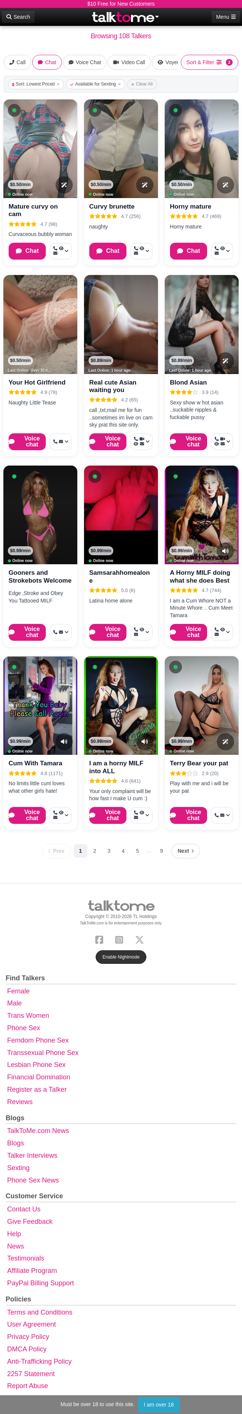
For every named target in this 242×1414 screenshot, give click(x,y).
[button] (14, 110)
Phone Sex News (33, 1180)
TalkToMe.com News (38, 1131)
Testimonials (25, 1258)
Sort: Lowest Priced (36, 84)
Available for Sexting (95, 84)
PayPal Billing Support (40, 1283)
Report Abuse (27, 1386)
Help (14, 1234)
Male (14, 1003)
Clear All (142, 84)
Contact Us (24, 1209)
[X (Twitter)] (141, 939)
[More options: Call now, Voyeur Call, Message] (61, 251)
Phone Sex (23, 1028)
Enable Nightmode (121, 957)
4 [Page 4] (123, 851)
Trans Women (28, 1015)
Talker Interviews (32, 1155)
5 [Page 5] (137, 851)
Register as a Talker (37, 1089)
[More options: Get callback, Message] (61, 441)
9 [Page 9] (161, 851)
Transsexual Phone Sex (42, 1052)
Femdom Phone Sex (38, 1040)
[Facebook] (101, 939)
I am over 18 (159, 1405)
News (15, 1246)
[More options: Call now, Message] (61, 632)
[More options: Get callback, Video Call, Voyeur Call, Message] (141, 441)
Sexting (18, 1168)
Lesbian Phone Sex (36, 1064)
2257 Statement (31, 1374)
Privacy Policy (28, 1336)
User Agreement (31, 1324)
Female (18, 991)
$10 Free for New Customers (121, 4)
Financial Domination (38, 1077)
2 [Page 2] (94, 851)
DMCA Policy (27, 1349)
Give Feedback (30, 1221)
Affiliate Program (32, 1270)
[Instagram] (121, 939)
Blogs (15, 1143)
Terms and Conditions (39, 1312)
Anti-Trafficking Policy (39, 1361)
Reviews (20, 1102)
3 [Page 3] (109, 851)
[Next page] (185, 851)
